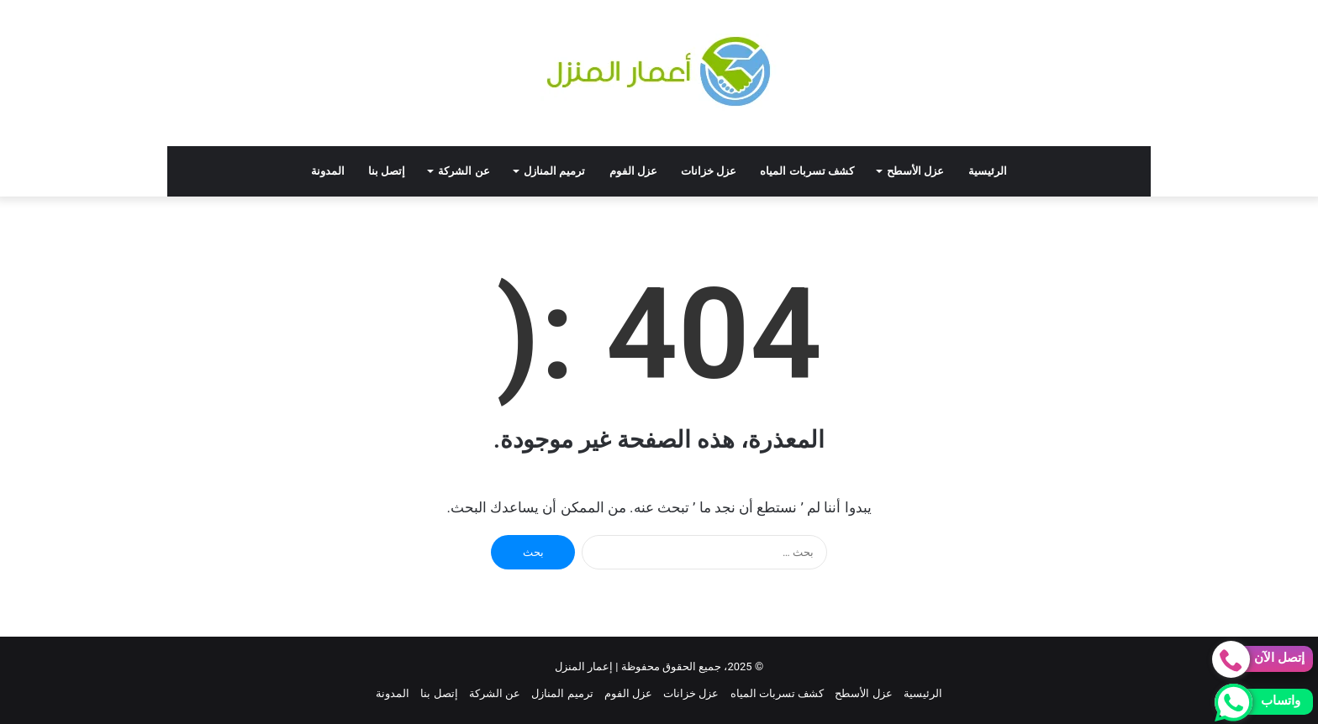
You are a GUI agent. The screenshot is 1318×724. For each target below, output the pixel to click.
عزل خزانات (708, 171)
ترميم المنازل (554, 171)
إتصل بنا (386, 171)
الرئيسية (987, 171)
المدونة (328, 171)
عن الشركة (463, 171)
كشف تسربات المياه (807, 171)
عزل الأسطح (915, 171)
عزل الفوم (633, 171)
